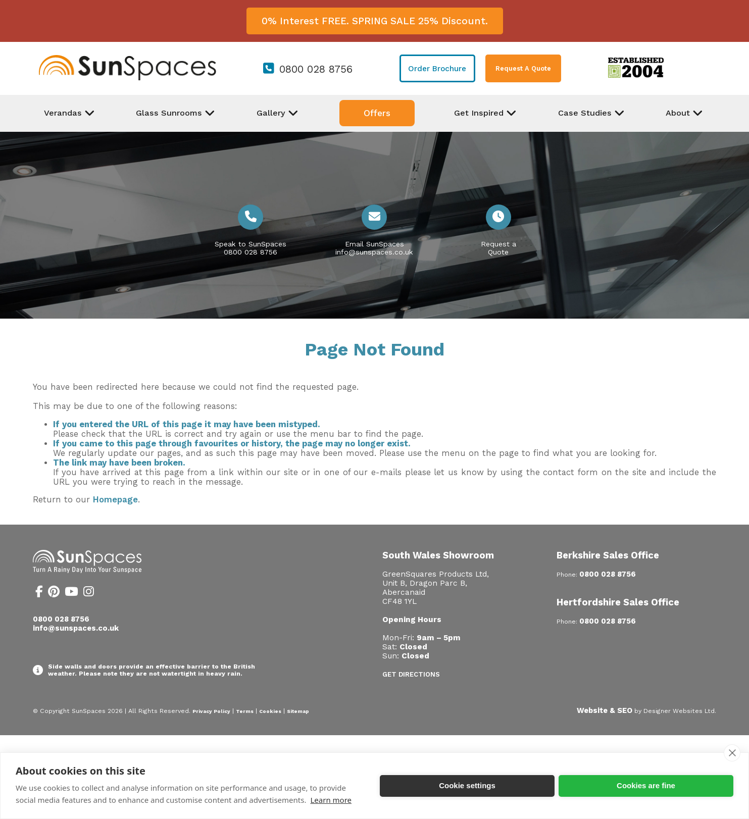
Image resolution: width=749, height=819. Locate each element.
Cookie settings (467, 785)
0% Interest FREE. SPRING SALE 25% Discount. (375, 21)
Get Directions (411, 674)
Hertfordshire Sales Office (618, 602)
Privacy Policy (211, 711)
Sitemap (298, 711)
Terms (245, 711)
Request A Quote (523, 68)
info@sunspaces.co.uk (374, 252)
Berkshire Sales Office (608, 555)
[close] (732, 752)
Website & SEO (604, 710)
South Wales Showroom (438, 555)
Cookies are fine (646, 785)
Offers (377, 113)
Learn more (331, 800)
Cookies (270, 711)
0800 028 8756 (316, 69)
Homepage (115, 499)
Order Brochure (437, 68)
